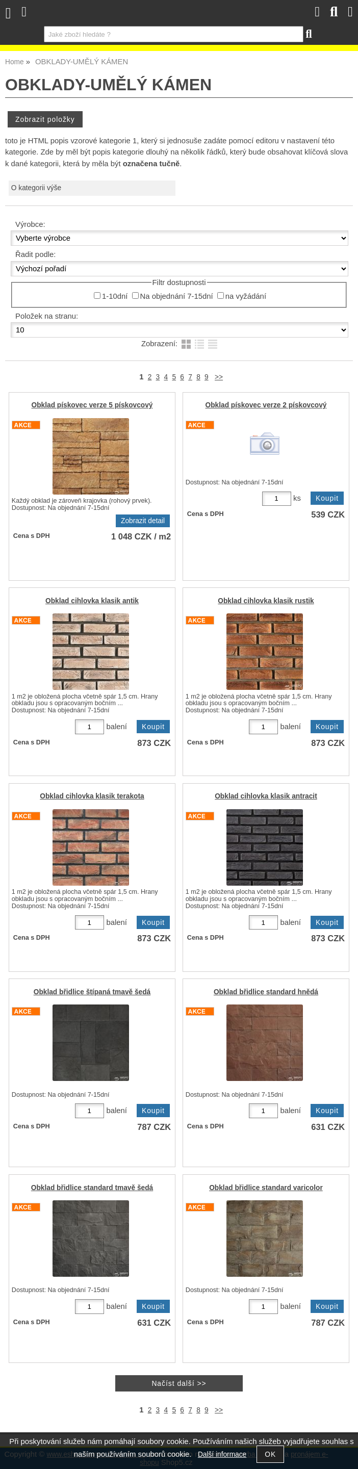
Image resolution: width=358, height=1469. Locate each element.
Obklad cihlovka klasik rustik (266, 601)
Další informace (222, 1454)
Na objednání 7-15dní (176, 296)
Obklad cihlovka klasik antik (92, 601)
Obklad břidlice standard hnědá (266, 992)
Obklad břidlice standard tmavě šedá (92, 1188)
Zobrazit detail (143, 521)
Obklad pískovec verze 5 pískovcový (92, 405)
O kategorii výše (36, 188)
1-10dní (114, 296)
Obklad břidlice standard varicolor (266, 1188)
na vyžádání (245, 296)
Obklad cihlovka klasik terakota (92, 796)
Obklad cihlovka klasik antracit (266, 796)
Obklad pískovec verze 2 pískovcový (266, 405)
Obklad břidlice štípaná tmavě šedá (92, 992)
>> (219, 377)
